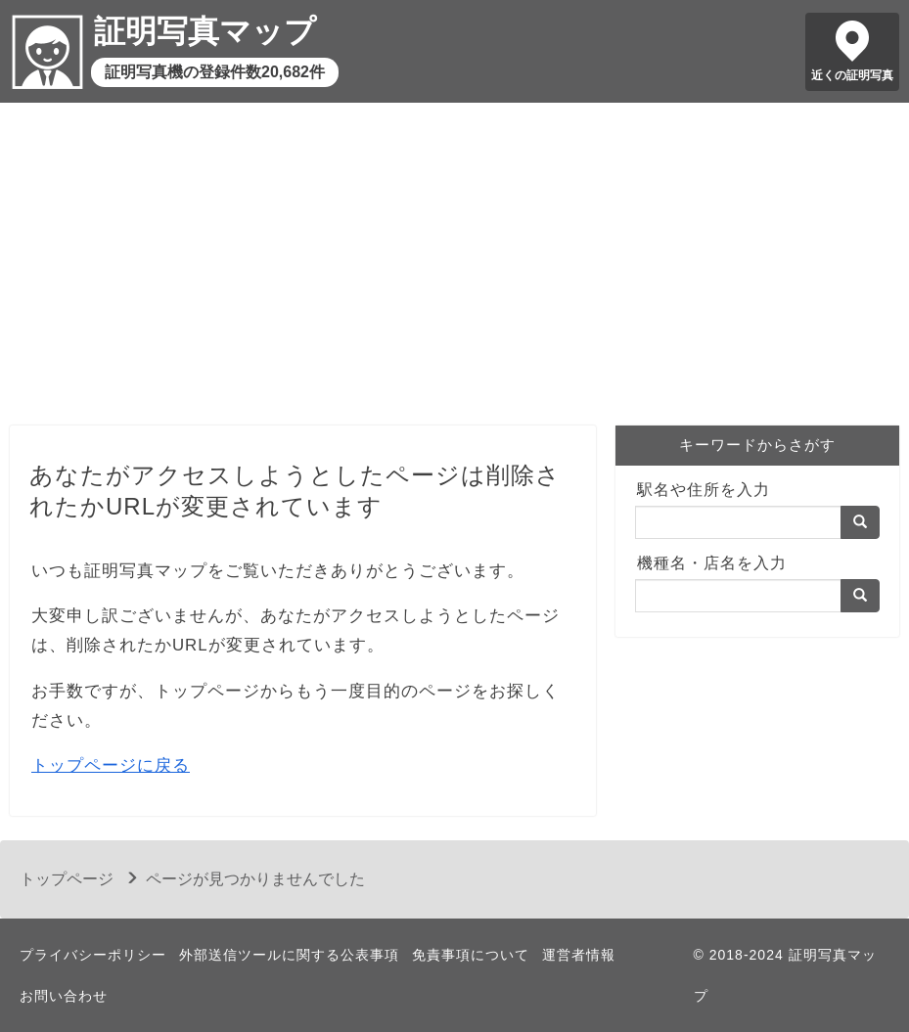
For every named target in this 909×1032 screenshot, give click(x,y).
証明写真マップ (205, 31)
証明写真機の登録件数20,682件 (215, 72)
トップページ (67, 879)
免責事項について (470, 955)
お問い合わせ (64, 996)
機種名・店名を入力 (712, 563)
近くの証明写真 (852, 75)
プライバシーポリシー (93, 955)
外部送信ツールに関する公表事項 (289, 955)
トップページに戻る (110, 765)
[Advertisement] (454, 269)
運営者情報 (578, 955)
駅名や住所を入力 (703, 489)
